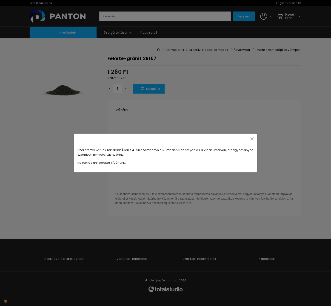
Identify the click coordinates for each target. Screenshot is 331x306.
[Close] (252, 138)
